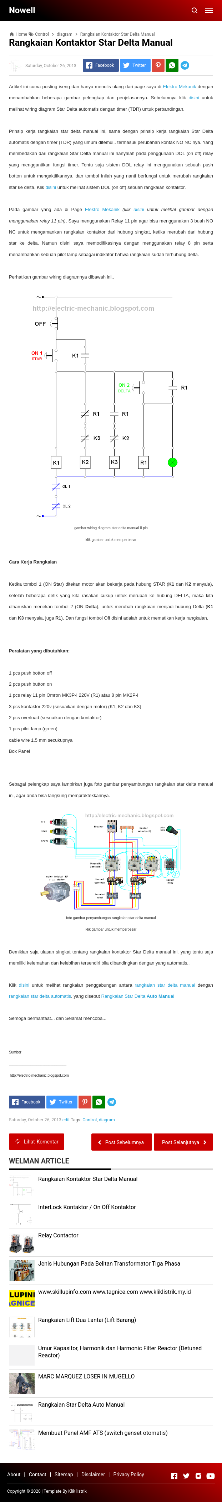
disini (193, 97)
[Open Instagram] (198, 1476)
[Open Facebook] (174, 1476)
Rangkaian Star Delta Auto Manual (81, 1404)
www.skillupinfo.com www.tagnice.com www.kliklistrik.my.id (114, 1291)
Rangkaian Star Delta (138, 996)
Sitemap (64, 1474)
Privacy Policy (128, 1474)
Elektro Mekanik (179, 86)
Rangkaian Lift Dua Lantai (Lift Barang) (87, 1320)
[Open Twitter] (186, 1476)
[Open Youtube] (210, 1476)
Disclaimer (93, 1474)
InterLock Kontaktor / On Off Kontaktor (87, 1207)
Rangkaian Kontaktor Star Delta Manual (88, 1179)
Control (89, 1119)
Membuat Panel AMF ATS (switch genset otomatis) (103, 1433)
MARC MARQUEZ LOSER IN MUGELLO (86, 1376)
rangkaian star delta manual (165, 985)
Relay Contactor (58, 1235)
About (13, 1474)
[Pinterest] (158, 65)
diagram (107, 1119)
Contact (37, 1474)
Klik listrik (77, 1491)
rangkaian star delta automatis (40, 996)
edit (66, 1119)
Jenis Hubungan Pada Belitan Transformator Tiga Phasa (109, 1263)
